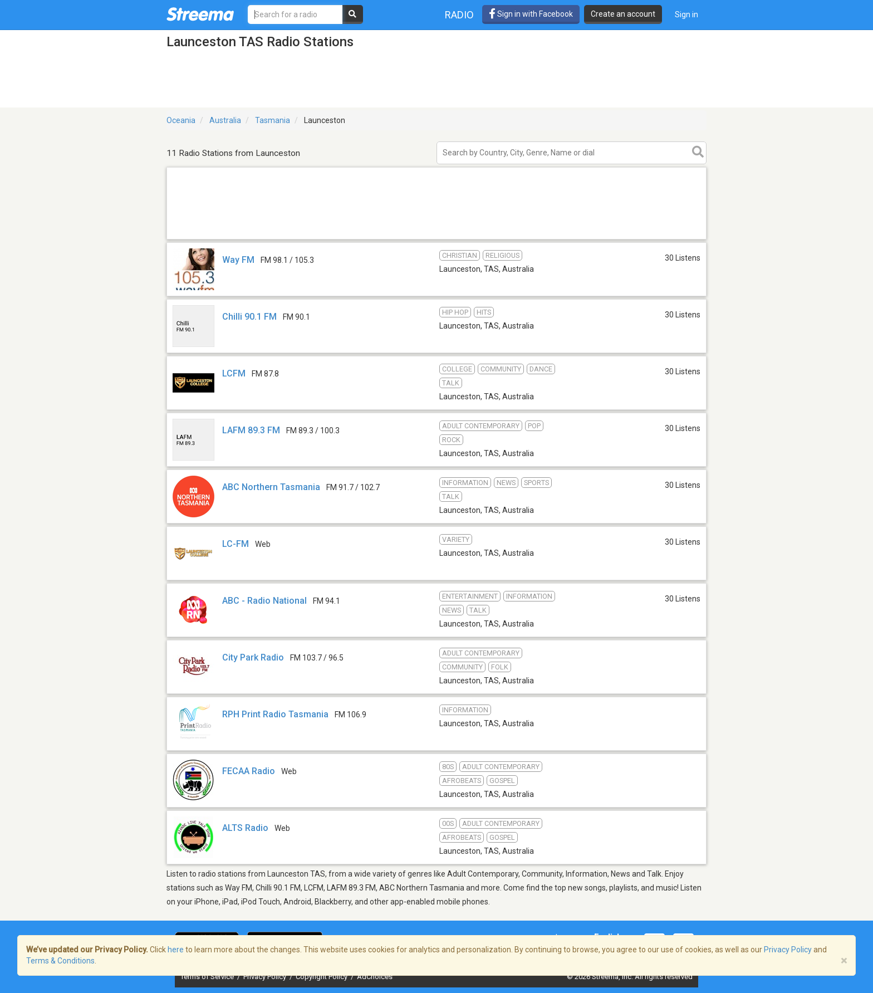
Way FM (238, 260)
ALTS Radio (245, 828)
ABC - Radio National (264, 600)
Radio (459, 15)
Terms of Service (208, 976)
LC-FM (235, 544)
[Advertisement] (436, 238)
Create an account (623, 13)
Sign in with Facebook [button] (531, 13)
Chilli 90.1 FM (249, 316)
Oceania (180, 120)
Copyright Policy (322, 976)
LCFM (234, 373)
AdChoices (375, 976)
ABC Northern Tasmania (271, 487)
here (176, 949)
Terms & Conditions (60, 960)
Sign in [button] (686, 14)
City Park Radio (253, 657)
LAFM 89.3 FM (251, 430)
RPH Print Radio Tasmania (275, 714)
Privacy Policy (265, 976)
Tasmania (272, 120)
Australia (225, 120)
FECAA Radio (248, 771)
